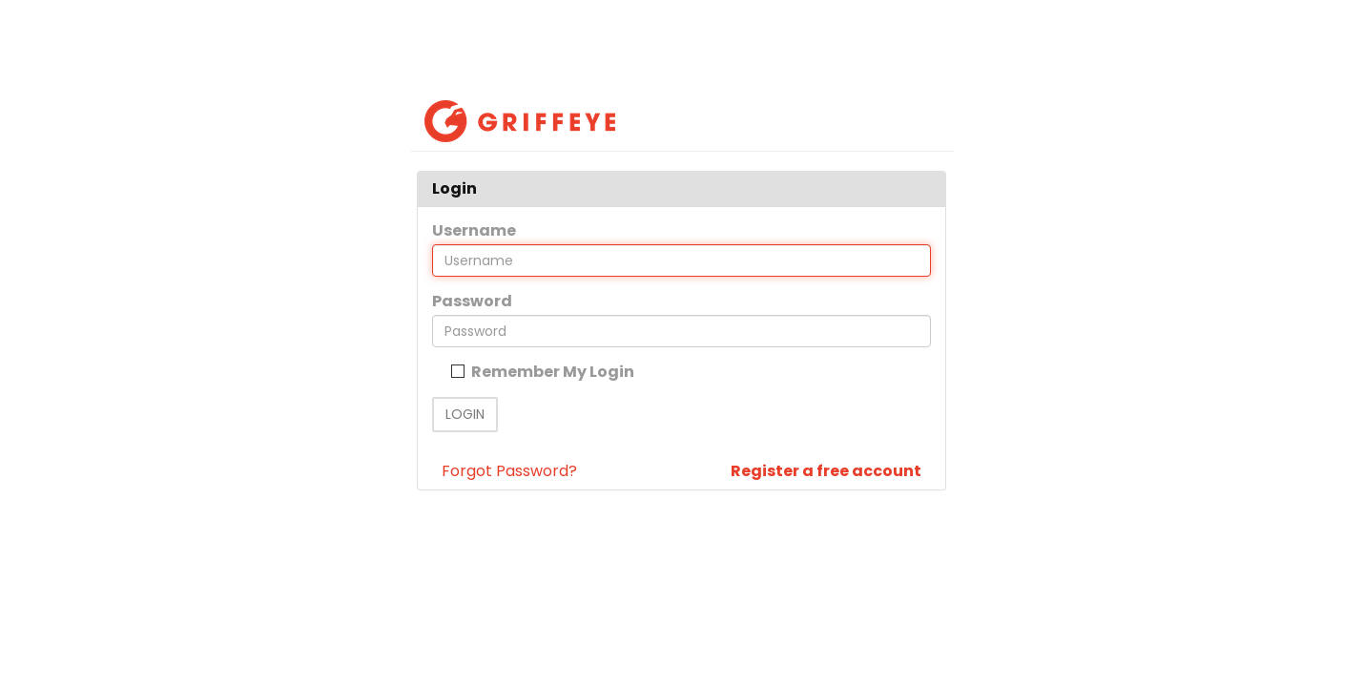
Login (465, 414)
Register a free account (826, 471)
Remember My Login (551, 372)
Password (472, 301)
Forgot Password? (509, 471)
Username (474, 230)
